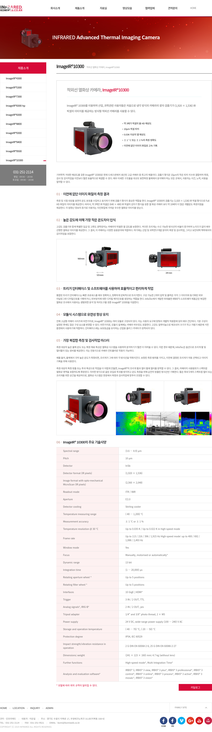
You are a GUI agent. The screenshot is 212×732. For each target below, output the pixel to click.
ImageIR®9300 (14, 133)
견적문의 (172, 8)
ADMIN (49, 708)
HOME (193, 8)
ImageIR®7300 (14, 96)
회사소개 (55, 8)
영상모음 (127, 8)
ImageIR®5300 (14, 87)
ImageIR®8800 (14, 124)
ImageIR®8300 (14, 114)
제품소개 (79, 8)
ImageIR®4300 (14, 78)
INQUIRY (35, 708)
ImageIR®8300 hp (15, 105)
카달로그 (195, 687)
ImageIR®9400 (14, 142)
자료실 (103, 8)
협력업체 (150, 8)
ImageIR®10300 (14, 160)
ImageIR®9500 (14, 151)
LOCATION (19, 708)
